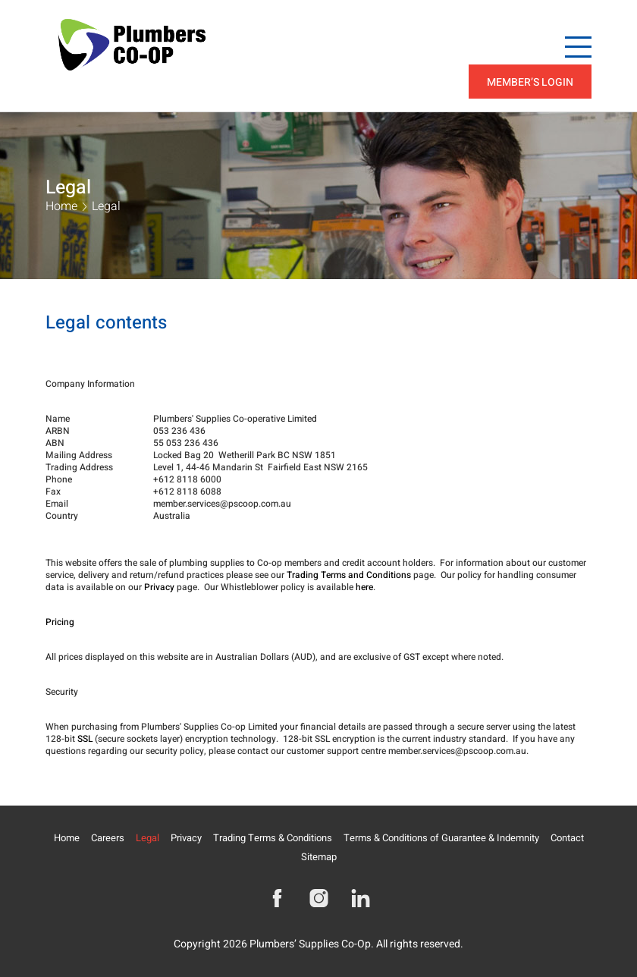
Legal (147, 837)
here (364, 587)
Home (61, 206)
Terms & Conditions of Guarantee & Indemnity (441, 837)
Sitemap (319, 856)
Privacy (159, 587)
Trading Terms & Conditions (272, 837)
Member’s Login (530, 82)
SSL (85, 739)
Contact (567, 837)
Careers (107, 837)
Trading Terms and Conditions (349, 575)
